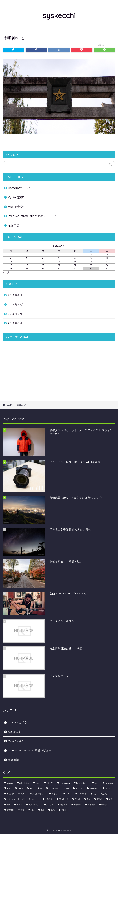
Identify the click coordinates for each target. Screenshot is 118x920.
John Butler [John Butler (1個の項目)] (24, 783)
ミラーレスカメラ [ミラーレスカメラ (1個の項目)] (100, 794)
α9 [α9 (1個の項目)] (41, 788)
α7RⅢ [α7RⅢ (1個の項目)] (20, 788)
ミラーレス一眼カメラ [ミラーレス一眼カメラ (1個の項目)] (16, 799)
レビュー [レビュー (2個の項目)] (35, 799)
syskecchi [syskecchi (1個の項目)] (109, 783)
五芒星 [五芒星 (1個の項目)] (77, 799)
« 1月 (6, 272)
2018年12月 (16, 304)
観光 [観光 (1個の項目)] (53, 810)
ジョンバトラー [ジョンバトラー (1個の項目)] (38, 794)
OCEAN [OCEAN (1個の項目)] (50, 783)
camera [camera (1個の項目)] (10, 783)
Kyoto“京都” (16, 197)
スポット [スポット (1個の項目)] (55, 794)
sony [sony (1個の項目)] (97, 783)
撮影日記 (14, 225)
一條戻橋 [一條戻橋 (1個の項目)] (48, 799)
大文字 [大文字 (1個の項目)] (19, 805)
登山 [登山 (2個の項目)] (32, 810)
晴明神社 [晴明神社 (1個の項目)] (10, 810)
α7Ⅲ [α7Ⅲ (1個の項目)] (32, 788)
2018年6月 (15, 313)
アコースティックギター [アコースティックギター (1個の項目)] (59, 788)
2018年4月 (15, 323)
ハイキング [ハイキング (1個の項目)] (82, 794)
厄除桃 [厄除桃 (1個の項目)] (99, 799)
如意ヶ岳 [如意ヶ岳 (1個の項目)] (63, 805)
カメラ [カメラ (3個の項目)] (107, 788)
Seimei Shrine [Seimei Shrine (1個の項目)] (82, 783)
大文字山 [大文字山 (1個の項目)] (50, 805)
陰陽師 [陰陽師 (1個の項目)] (63, 810)
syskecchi (59, 15)
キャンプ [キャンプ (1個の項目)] (10, 794)
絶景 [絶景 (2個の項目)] (42, 810)
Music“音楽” (16, 206)
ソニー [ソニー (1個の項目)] (68, 794)
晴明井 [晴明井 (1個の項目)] (104, 805)
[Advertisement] (59, 369)
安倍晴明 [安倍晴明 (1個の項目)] (77, 805)
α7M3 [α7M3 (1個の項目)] (9, 788)
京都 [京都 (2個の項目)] (88, 799)
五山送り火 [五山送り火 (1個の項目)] (63, 799)
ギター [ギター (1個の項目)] (23, 794)
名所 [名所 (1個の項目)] (110, 799)
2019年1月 (15, 295)
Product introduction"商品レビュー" (32, 216)
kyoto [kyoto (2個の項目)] (38, 783)
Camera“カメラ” (19, 187)
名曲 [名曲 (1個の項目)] (8, 805)
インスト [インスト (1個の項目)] (79, 788)
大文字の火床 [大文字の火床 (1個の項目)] (34, 805)
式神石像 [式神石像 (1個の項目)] (91, 805)
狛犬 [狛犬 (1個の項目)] (22, 810)
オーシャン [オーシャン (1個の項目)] (94, 788)
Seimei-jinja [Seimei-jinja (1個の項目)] (65, 783)
